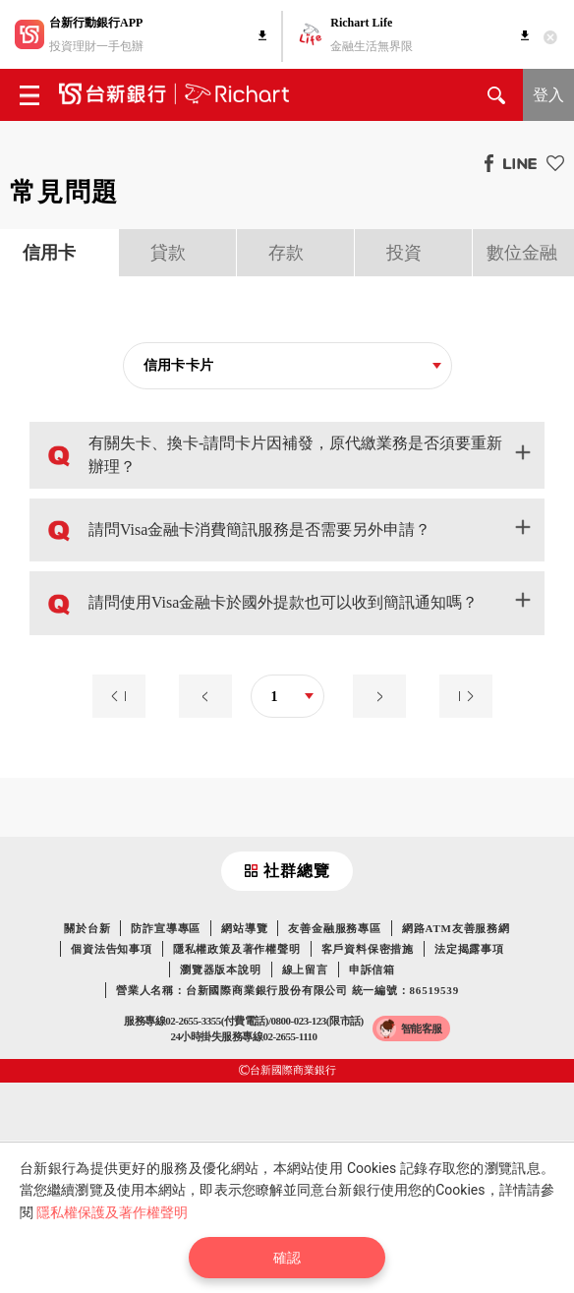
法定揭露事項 (469, 949)
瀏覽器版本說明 (220, 969)
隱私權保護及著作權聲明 (112, 1212)
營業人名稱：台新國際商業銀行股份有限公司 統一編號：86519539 (287, 990)
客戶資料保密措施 (367, 949)
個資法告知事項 (111, 949)
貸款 (168, 253)
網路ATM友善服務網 (456, 928)
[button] (287, 455)
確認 (287, 1257)
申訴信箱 (372, 969)
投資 (404, 253)
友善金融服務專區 (334, 928)
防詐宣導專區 (166, 928)
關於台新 (87, 928)
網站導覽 (244, 928)
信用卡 (49, 253)
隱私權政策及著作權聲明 (237, 949)
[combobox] (287, 366)
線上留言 (305, 969)
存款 (286, 253)
